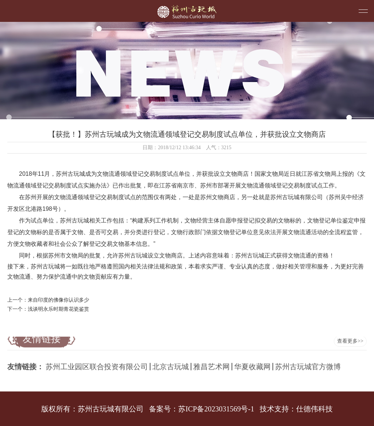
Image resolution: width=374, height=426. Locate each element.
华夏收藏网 (252, 364)
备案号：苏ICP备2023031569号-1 (201, 409)
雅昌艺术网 (211, 364)
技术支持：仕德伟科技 (296, 409)
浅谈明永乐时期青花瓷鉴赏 (58, 309)
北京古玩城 (170, 364)
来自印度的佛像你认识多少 (58, 300)
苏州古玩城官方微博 (308, 364)
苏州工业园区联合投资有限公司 (97, 364)
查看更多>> (350, 337)
